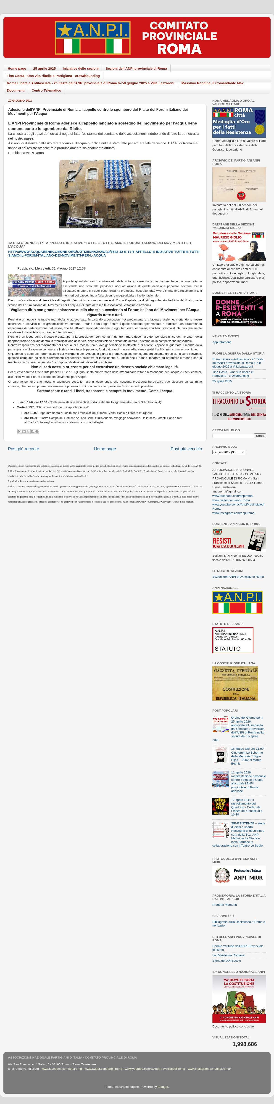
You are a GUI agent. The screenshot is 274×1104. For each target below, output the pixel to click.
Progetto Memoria (224, 904)
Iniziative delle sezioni (81, 68)
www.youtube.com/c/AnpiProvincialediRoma (155, 1068)
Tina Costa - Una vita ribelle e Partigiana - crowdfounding (53, 76)
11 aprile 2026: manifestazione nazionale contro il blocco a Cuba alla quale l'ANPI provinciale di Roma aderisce (248, 782)
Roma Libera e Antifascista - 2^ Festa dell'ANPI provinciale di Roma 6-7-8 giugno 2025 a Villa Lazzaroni (90, 83)
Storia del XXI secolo (226, 960)
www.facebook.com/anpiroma (232, 496)
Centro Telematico (46, 90)
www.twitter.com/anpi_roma (231, 500)
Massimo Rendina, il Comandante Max (212, 83)
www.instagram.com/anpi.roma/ (233, 513)
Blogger (163, 1086)
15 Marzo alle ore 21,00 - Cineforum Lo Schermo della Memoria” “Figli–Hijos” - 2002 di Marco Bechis (248, 756)
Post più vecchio (186, 448)
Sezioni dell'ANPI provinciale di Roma (136, 68)
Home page (17, 68)
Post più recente (23, 448)
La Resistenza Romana (228, 955)
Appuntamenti (221, 342)
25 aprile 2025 (44, 68)
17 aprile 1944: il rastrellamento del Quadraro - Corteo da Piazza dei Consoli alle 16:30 (246, 807)
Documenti (16, 90)
